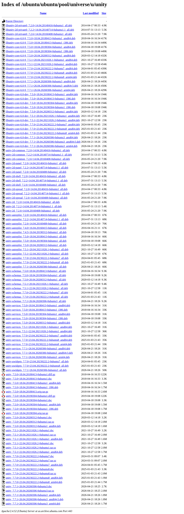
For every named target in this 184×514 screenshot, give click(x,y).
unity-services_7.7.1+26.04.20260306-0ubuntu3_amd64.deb (38, 348)
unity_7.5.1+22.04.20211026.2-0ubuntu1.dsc (30, 443)
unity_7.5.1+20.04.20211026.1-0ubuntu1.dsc (30, 430)
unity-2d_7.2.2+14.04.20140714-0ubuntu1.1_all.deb (34, 206)
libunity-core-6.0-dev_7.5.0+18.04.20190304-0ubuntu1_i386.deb (40, 107)
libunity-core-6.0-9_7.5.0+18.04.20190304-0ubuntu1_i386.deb (39, 51)
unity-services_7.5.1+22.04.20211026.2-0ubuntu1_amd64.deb (39, 331)
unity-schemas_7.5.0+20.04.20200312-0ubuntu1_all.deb (36, 279)
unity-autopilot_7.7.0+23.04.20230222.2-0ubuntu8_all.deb (37, 262)
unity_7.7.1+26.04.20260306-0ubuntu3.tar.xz (30, 490)
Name (43, 13)
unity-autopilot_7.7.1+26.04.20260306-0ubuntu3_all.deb (36, 266)
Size (104, 13)
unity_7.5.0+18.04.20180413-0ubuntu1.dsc (29, 378)
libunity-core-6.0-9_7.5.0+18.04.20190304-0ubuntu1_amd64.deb (40, 47)
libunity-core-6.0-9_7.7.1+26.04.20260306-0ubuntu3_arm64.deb (40, 90)
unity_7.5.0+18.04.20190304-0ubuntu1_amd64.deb (33, 404)
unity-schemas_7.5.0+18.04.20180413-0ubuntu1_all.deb (36, 271)
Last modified (91, 13)
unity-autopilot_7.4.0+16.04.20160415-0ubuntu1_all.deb (36, 228)
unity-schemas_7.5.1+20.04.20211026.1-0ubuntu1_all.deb (37, 284)
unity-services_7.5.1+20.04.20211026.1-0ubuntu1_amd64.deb (39, 327)
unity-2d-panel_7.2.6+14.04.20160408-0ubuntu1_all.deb (36, 172)
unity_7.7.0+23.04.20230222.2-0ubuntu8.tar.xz (31, 473)
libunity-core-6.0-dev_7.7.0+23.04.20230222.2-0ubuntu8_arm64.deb (42, 133)
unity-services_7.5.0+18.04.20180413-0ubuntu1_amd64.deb (38, 305)
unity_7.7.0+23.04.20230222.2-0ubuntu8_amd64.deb (34, 477)
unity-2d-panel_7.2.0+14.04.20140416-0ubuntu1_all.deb (36, 163)
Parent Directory (14, 21)
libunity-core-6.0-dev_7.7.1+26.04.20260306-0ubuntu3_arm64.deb (41, 146)
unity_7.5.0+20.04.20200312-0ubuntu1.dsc (29, 417)
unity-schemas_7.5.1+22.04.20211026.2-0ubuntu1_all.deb (37, 288)
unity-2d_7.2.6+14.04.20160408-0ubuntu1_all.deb (33, 210)
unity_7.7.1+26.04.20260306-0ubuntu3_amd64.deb (33, 495)
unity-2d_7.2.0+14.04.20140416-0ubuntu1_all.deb (33, 202)
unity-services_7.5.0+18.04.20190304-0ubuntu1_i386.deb (37, 318)
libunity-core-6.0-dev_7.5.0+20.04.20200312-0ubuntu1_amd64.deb (42, 111)
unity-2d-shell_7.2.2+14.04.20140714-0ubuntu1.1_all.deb (37, 180)
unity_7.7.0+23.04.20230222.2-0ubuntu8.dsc (30, 469)
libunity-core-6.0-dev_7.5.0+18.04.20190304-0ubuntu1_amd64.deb (42, 103)
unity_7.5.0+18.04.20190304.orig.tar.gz (27, 413)
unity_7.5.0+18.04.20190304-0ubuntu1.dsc (29, 400)
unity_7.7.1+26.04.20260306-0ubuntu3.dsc (29, 486)
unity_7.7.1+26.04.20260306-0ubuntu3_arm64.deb (33, 503)
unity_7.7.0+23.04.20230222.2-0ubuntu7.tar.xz (31, 460)
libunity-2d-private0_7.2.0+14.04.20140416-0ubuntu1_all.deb (39, 25)
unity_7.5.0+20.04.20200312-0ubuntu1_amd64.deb (33, 426)
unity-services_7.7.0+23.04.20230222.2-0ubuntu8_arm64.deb (39, 344)
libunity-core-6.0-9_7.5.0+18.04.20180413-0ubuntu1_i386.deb (39, 42)
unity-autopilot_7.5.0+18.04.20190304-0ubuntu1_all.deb (36, 240)
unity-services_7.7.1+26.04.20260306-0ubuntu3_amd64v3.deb (39, 352)
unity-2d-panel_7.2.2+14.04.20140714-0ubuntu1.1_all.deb (37, 167)
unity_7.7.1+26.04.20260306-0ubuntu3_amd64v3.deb (34, 499)
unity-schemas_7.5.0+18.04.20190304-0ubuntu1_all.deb (36, 275)
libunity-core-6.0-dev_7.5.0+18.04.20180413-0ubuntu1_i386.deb (40, 98)
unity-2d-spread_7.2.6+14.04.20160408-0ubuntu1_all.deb (36, 197)
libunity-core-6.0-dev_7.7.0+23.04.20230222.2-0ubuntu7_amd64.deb (43, 124)
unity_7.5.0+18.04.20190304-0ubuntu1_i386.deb (32, 408)
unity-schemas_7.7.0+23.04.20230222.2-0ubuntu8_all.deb (37, 296)
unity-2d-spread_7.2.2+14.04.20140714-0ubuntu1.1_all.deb (37, 193)
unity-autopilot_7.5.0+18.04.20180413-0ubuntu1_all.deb (36, 236)
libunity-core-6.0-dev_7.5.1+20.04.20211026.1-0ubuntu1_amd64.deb (43, 115)
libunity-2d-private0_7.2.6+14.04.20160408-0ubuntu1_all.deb (39, 34)
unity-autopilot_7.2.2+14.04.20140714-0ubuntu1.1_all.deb (37, 219)
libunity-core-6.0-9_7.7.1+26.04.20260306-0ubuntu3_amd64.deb (40, 81)
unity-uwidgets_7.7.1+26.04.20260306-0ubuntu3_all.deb (36, 370)
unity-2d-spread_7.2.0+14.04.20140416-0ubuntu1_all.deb (36, 189)
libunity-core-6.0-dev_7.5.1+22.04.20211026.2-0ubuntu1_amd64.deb (43, 120)
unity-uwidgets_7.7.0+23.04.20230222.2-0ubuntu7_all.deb (37, 361)
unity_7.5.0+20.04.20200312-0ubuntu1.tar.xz (30, 421)
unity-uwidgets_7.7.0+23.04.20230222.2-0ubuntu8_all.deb (37, 365)
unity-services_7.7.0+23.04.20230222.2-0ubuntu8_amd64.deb (39, 340)
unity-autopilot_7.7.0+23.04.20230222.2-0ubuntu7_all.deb (37, 258)
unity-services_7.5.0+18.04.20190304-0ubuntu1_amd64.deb (38, 314)
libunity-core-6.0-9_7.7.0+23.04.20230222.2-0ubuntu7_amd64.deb (41, 68)
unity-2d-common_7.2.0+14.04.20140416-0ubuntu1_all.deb (38, 150)
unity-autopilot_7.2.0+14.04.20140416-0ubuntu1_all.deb (36, 215)
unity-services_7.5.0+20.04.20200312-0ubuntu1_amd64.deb (38, 322)
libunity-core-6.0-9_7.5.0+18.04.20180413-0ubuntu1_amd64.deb (40, 38)
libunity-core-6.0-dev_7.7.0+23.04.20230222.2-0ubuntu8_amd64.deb (43, 128)
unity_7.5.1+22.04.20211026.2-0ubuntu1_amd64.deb (34, 452)
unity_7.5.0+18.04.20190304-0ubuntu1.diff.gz (30, 396)
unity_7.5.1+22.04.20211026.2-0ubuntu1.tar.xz (31, 447)
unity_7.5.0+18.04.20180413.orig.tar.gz (27, 391)
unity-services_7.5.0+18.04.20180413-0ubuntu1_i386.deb (37, 309)
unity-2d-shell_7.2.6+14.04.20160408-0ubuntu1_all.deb (36, 184)
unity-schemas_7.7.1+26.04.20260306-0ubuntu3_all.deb (36, 301)
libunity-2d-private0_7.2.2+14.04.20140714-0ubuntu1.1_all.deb (40, 29)
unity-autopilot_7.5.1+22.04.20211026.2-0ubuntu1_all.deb (37, 253)
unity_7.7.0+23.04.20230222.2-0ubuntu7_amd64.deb (34, 464)
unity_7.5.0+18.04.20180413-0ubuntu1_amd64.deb (33, 383)
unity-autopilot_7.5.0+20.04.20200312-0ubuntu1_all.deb (36, 245)
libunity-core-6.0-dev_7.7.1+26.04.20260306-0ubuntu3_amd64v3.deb (43, 141)
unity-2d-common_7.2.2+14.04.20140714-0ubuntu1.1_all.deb (39, 154)
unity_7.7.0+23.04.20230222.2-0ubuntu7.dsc (30, 456)
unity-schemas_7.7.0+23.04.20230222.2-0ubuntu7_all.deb (37, 292)
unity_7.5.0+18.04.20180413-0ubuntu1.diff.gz (30, 374)
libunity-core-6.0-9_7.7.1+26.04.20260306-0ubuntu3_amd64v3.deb (42, 85)
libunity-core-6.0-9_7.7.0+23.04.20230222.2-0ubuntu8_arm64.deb (41, 77)
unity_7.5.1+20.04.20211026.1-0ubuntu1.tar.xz (31, 434)
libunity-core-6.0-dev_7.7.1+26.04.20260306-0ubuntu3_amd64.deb (42, 137)
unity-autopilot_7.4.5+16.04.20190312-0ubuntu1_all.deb (36, 232)
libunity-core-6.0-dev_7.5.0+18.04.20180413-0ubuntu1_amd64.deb (42, 94)
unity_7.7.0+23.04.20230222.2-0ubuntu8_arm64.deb (34, 482)
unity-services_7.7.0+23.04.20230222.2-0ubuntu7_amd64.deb (39, 335)
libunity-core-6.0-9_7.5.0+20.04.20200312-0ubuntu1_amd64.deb (40, 55)
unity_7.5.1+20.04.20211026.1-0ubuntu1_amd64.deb (34, 439)
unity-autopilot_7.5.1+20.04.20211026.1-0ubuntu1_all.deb (37, 249)
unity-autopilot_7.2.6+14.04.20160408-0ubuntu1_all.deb (36, 223)
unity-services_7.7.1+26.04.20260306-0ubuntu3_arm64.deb (38, 357)
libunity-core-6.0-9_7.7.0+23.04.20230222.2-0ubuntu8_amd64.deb (41, 72)
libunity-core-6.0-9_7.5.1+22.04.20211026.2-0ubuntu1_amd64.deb (41, 64)
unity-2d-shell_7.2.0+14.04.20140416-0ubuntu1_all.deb (36, 176)
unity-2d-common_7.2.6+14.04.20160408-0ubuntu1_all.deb (38, 159)
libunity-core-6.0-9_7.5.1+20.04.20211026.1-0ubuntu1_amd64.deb (41, 59)
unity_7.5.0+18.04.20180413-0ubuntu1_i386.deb (32, 387)
